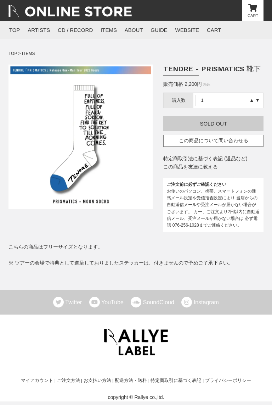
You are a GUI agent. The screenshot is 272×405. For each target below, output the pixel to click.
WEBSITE (183, 30)
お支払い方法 (97, 380)
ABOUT (130, 30)
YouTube (115, 303)
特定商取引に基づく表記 (176, 380)
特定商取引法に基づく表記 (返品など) (205, 158)
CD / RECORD (73, 30)
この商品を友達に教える (190, 167)
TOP (13, 30)
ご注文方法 (68, 380)
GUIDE (155, 30)
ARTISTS (38, 30)
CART (209, 30)
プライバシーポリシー (228, 380)
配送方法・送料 (131, 380)
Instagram (206, 303)
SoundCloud (161, 303)
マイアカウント (37, 380)
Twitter (76, 303)
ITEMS (106, 30)
